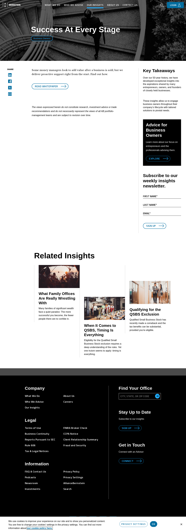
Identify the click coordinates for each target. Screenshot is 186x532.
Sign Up (151, 226)
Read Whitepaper (46, 85)
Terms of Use (33, 424)
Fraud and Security (74, 441)
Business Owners (41, 38)
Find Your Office (135, 383)
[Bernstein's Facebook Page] (103, 515)
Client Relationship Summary (80, 435)
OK (153, 524)
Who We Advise (73, 5)
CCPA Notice (70, 429)
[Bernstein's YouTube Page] (113, 515)
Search (67, 485)
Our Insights (95, 5)
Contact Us (130, 5)
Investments (32, 485)
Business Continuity (37, 429)
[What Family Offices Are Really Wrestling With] (59, 272)
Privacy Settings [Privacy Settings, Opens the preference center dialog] (133, 524)
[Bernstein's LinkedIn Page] (72, 515)
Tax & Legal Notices (37, 447)
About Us (113, 5)
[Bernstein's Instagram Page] (82, 515)
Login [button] (173, 5)
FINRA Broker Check (75, 424)
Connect (128, 457)
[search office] (157, 391)
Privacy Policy (71, 467)
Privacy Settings (73, 473)
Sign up (126, 424)
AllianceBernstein (74, 479)
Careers (68, 397)
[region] (93, 524)
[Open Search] (162, 5)
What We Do (52, 5)
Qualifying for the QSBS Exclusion (145, 307)
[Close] (181, 524)
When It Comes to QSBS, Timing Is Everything (100, 326)
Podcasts (30, 473)
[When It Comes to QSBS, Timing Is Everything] (104, 304)
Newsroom (31, 479)
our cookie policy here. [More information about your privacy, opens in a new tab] (39, 528)
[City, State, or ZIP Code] (140, 392)
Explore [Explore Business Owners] (154, 159)
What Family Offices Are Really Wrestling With (57, 294)
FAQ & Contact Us (35, 467)
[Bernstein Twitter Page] (93, 515)
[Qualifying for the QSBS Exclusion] (149, 288)
